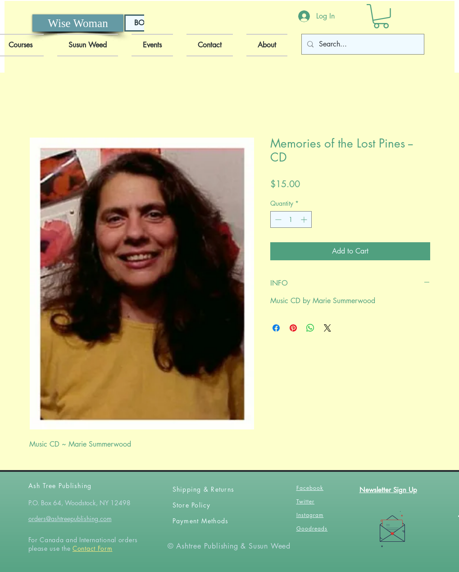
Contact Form (92, 548)
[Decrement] (277, 219)
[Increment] (304, 219)
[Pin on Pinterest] (293, 328)
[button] (381, 16)
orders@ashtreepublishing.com (70, 518)
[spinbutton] (291, 219)
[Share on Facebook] (276, 328)
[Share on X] (327, 328)
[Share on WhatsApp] (310, 328)
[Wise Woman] (77, 23)
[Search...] (362, 44)
